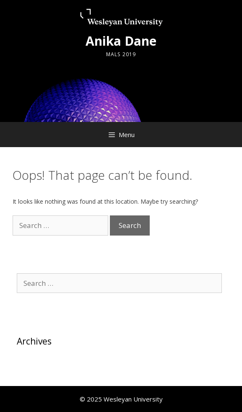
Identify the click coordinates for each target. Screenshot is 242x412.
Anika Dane (121, 40)
